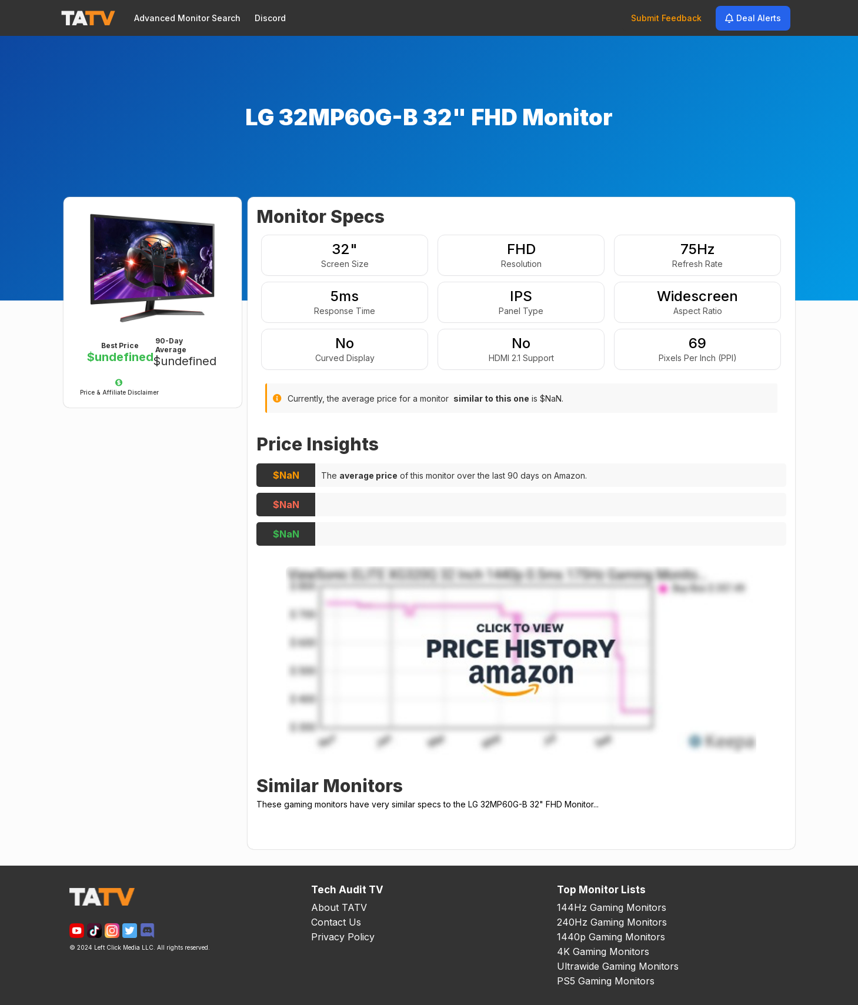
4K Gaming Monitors (603, 951)
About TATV (339, 907)
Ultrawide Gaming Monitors (618, 966)
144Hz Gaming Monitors (611, 907)
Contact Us (336, 922)
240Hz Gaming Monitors (612, 922)
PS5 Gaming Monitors (606, 981)
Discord (270, 18)
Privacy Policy (343, 937)
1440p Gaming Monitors (611, 937)
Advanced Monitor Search (187, 18)
